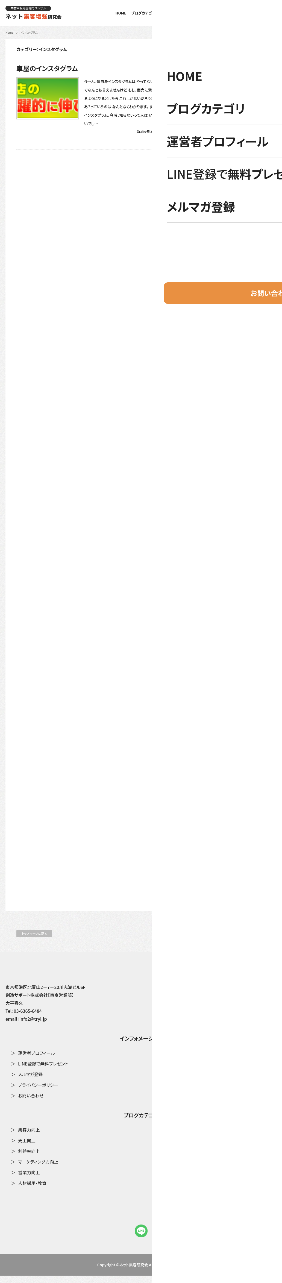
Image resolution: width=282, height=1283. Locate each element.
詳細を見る (145, 131)
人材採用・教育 (32, 1190)
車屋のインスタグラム (47, 68)
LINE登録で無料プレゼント (43, 1071)
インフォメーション (141, 1046)
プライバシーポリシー (38, 1092)
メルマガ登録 (30, 1081)
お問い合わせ (262, 12)
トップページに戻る (34, 941)
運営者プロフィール (36, 1060)
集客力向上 (29, 1137)
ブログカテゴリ (141, 1123)
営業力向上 (29, 1179)
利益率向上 (29, 1158)
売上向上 (27, 1147)
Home (9, 32)
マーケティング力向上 (38, 1169)
